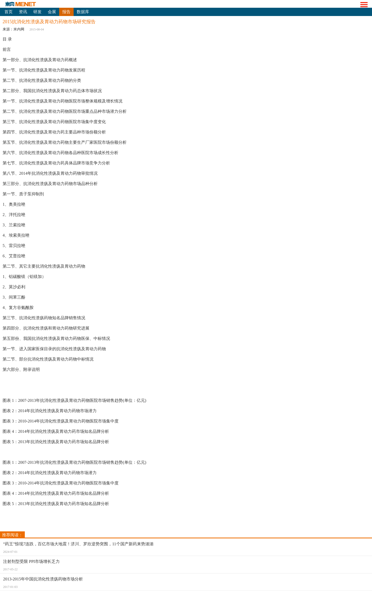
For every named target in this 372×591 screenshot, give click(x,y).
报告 (66, 12)
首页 (8, 12)
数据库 (83, 12)
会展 (52, 12)
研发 (37, 12)
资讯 (23, 12)
